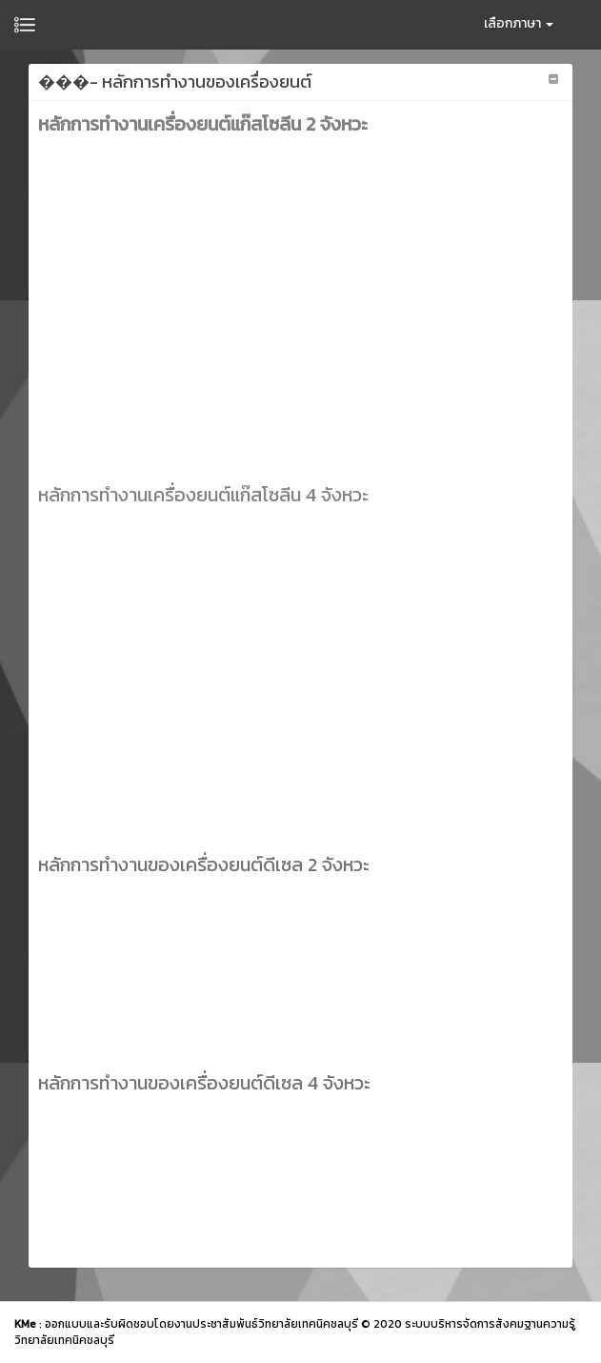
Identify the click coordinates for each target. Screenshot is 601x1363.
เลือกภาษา (518, 23)
